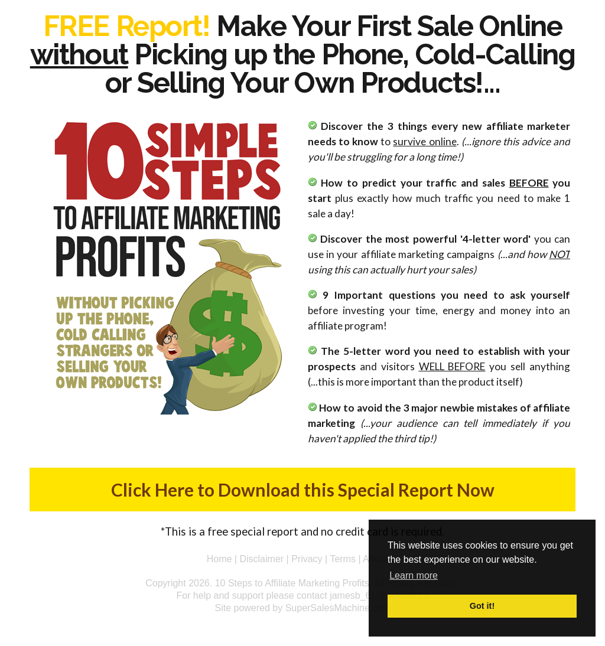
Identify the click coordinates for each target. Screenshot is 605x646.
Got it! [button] (482, 606)
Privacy (306, 559)
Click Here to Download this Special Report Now (303, 489)
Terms (343, 559)
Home (219, 559)
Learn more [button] (413, 575)
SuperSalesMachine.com (338, 608)
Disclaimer (261, 559)
